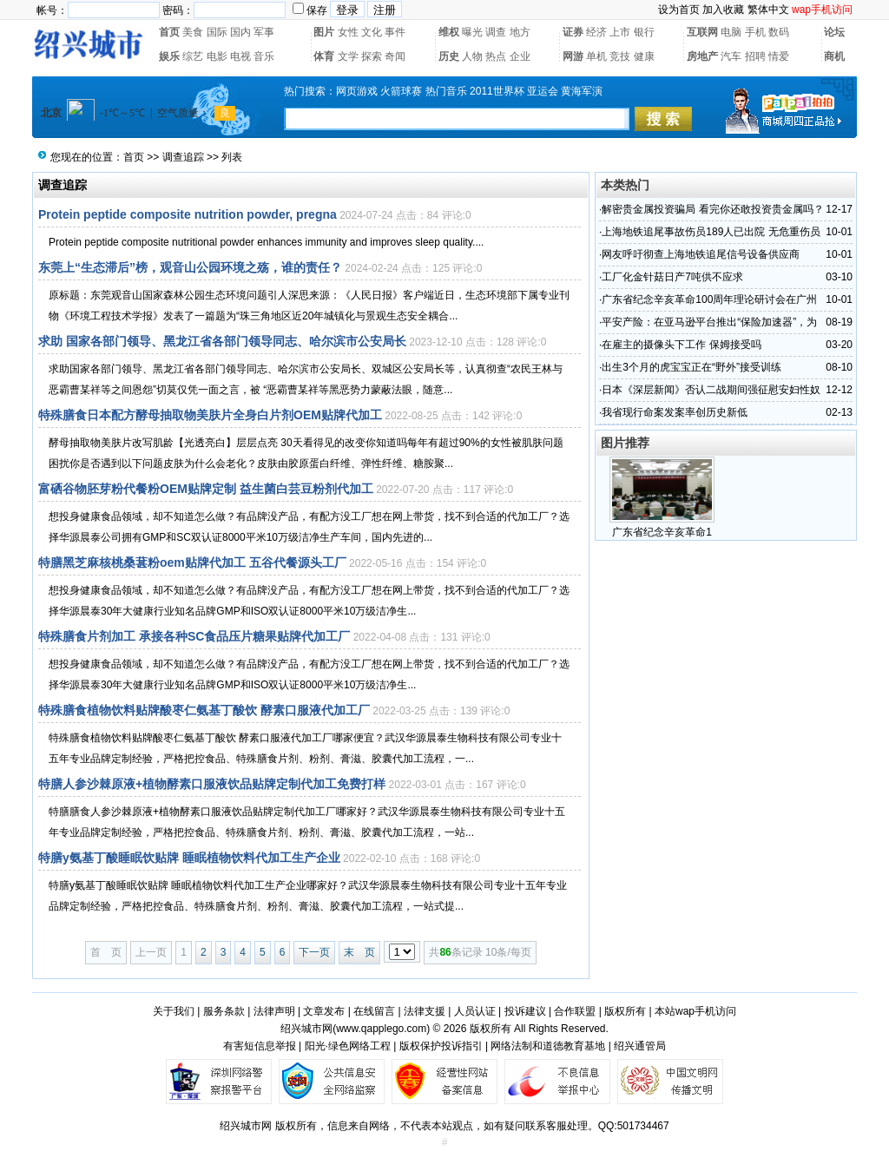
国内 (240, 32)
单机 (596, 56)
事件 (395, 32)
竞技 (619, 56)
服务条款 (224, 1011)
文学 (348, 56)
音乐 (264, 56)
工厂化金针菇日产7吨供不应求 (672, 277)
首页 (169, 32)
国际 (217, 32)
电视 (240, 56)
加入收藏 (723, 9)
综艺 (192, 56)
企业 (520, 56)
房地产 (702, 56)
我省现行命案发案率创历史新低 (674, 412)
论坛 (834, 32)
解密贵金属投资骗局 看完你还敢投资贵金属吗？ (712, 209)
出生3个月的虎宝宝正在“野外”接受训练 (691, 367)
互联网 (702, 32)
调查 (495, 32)
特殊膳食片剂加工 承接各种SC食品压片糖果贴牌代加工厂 (194, 636)
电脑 (731, 32)
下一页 (314, 952)
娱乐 (169, 56)
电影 (217, 56)
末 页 (359, 952)
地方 (520, 32)
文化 (371, 32)
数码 (778, 32)
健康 (644, 56)
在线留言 (374, 1011)
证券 (573, 32)
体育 (323, 56)
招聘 (755, 56)
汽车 (731, 56)
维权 (448, 32)
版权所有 (625, 1011)
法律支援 (424, 1011)
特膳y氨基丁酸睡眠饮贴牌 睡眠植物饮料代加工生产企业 (189, 858)
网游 (573, 56)
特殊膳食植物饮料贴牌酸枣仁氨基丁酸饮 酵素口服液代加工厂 (204, 710)
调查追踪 (183, 157)
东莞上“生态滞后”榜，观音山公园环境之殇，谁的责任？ (190, 267)
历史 (448, 56)
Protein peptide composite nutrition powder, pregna (187, 214)
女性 (348, 32)
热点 (495, 56)
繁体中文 (768, 9)
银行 (644, 32)
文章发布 (324, 1011)
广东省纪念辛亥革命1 (662, 532)
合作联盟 (575, 1011)
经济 (596, 32)
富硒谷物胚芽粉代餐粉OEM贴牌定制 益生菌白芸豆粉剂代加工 (205, 489)
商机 (834, 56)
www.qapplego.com (381, 1029)
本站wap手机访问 (695, 1011)
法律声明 (274, 1011)
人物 (472, 56)
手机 (755, 32)
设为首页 (679, 9)
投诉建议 (525, 1011)
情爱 (778, 56)
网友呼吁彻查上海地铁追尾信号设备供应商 (701, 254)
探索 (371, 56)
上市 (619, 32)
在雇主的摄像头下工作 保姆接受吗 (681, 345)
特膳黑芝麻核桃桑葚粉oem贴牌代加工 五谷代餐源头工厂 (192, 562)
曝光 (472, 32)
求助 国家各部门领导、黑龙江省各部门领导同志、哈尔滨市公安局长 (222, 341)
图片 (323, 32)
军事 (264, 32)
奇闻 (395, 56)
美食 (192, 32)
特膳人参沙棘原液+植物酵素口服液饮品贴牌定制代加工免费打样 (211, 784)
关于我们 (173, 1011)
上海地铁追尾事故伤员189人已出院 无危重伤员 (711, 232)
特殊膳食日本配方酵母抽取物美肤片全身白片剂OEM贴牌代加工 (210, 415)
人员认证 (475, 1011)
